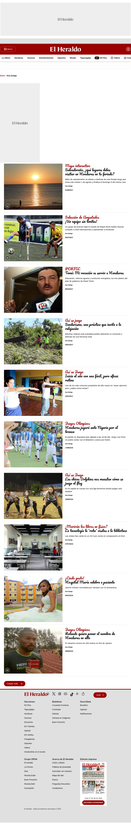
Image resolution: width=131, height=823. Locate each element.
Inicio (2, 76)
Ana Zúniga (69, 186)
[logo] (29, 694)
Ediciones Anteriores (93, 803)
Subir (100, 695)
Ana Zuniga (12, 76)
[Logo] (65, 49)
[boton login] (128, 49)
